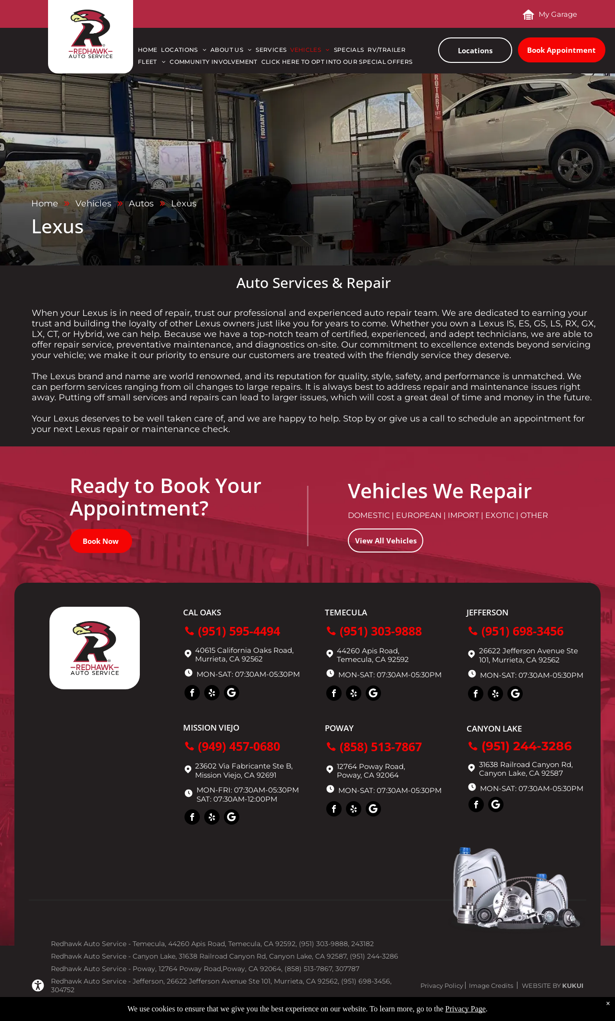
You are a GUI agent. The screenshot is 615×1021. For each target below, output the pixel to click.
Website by (541, 985)
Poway (339, 727)
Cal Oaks (202, 612)
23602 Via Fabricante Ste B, (244, 765)
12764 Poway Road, (371, 766)
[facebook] (192, 694)
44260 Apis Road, (368, 650)
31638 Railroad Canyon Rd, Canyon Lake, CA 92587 (526, 769)
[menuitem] (149, 52)
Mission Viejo (211, 727)
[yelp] (212, 694)
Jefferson (487, 612)
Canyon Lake (494, 728)
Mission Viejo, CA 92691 (235, 775)
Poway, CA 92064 (368, 775)
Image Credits (491, 985)
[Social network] (231, 694)
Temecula (346, 612)
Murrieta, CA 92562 (526, 659)
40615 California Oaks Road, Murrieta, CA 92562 (244, 654)
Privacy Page (465, 1009)
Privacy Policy (441, 985)
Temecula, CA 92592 (373, 659)
